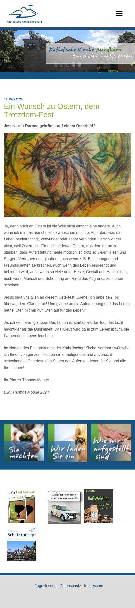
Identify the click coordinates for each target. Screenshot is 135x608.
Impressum (93, 586)
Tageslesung (46, 586)
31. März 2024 (13, 99)
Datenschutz (70, 586)
